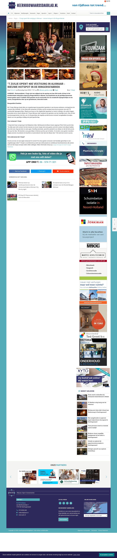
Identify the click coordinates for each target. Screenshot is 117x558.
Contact (73, 13)
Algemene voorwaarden (84, 536)
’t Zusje (73, 90)
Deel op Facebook (19, 171)
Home (10, 18)
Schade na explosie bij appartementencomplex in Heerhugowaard (95, 448)
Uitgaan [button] (56, 13)
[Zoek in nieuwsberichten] (98, 13)
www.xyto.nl (22, 520)
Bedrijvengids (24, 13)
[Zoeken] (108, 13)
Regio (38, 13)
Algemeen (17, 13)
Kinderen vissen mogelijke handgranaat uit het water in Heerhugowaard (96, 435)
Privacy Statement (103, 536)
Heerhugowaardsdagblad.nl (37, 5)
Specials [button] (43, 13)
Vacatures (62, 13)
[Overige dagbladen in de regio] (95, 511)
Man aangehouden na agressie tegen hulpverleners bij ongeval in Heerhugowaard (98, 420)
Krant (68, 13)
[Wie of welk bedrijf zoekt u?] (95, 29)
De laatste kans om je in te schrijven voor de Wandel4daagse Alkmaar (63, 185)
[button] (8, 74)
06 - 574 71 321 (48, 162)
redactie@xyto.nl (23, 518)
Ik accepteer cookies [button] (106, 554)
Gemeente (32, 13)
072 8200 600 (23, 516)
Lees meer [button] (76, 554)
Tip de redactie (63, 171)
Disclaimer (94, 536)
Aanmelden (63, 525)
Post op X (41, 171)
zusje (50, 90)
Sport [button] (49, 13)
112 (12, 13)
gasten (47, 90)
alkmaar (41, 90)
